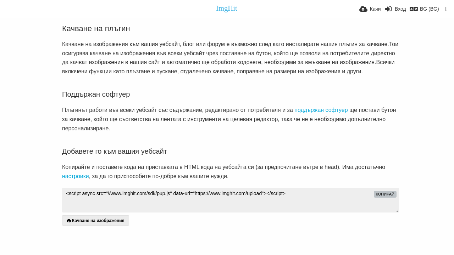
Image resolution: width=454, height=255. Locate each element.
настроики (75, 176)
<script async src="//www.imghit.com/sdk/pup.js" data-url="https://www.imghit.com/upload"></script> (230, 200)
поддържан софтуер (321, 110)
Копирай (385, 194)
